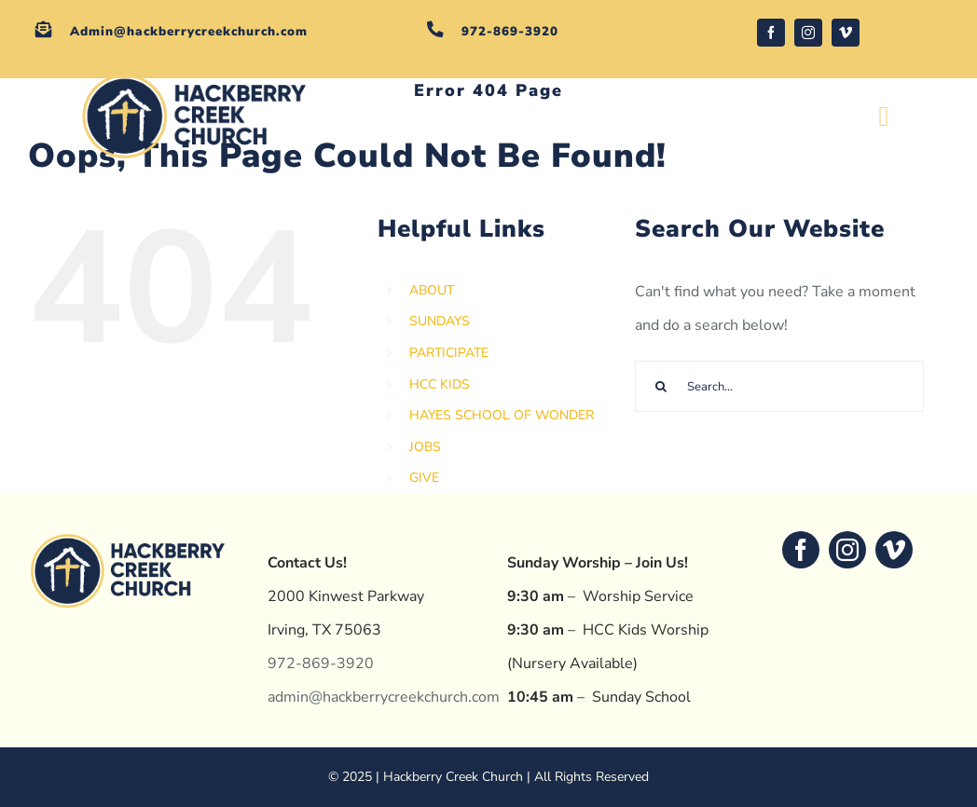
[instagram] (808, 33)
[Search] (660, 386)
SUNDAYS (439, 321)
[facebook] (771, 33)
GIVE (424, 477)
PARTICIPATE (448, 353)
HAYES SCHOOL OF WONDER (501, 415)
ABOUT (431, 290)
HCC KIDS (439, 384)
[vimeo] (846, 33)
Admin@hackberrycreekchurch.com (189, 31)
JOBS (425, 447)
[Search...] (779, 386)
